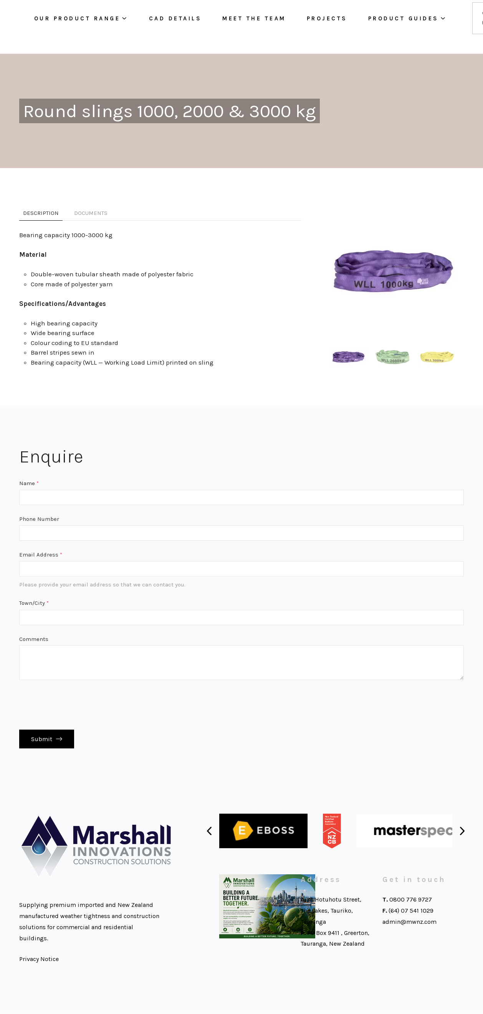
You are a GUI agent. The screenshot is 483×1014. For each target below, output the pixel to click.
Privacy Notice (39, 962)
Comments (33, 639)
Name (29, 483)
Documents (91, 213)
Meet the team (261, 26)
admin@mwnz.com (409, 924)
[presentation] (77, 705)
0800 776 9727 (410, 902)
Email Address (40, 554)
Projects (334, 26)
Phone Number (39, 518)
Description (41, 213)
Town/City (34, 602)
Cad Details (182, 26)
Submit (41, 740)
